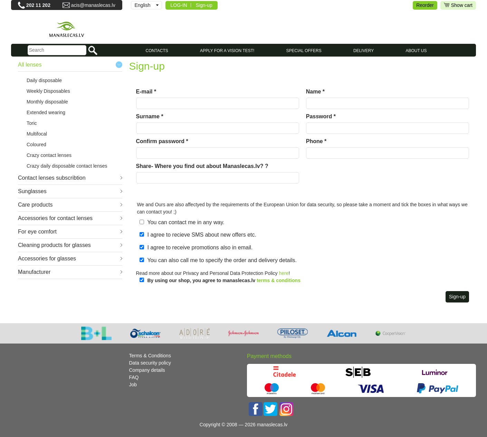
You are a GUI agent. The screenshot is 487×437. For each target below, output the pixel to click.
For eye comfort (37, 232)
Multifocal (37, 134)
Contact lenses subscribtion (52, 178)
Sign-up (204, 5)
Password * (321, 116)
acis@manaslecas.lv (93, 5)
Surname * (149, 116)
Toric (32, 123)
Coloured (36, 144)
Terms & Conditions (150, 355)
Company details (147, 370)
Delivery (363, 50)
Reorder (425, 5)
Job (133, 384)
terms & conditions (278, 280)
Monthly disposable (47, 102)
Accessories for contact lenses (55, 218)
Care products (35, 205)
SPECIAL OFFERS (304, 50)
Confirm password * (162, 141)
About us (416, 50)
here (284, 273)
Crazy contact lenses (49, 155)
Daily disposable (44, 80)
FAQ (134, 377)
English (143, 5)
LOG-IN (179, 5)
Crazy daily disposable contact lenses (67, 166)
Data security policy (150, 363)
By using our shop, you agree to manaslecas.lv (223, 280)
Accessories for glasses (47, 258)
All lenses (29, 65)
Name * (315, 92)
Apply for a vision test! (227, 50)
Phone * (316, 141)
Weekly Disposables (48, 91)
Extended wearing (46, 112)
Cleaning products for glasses (54, 245)
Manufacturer (34, 272)
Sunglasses (32, 191)
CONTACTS (157, 50)
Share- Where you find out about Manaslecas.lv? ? (202, 166)
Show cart (458, 5)
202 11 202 (38, 5)
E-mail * (146, 92)
